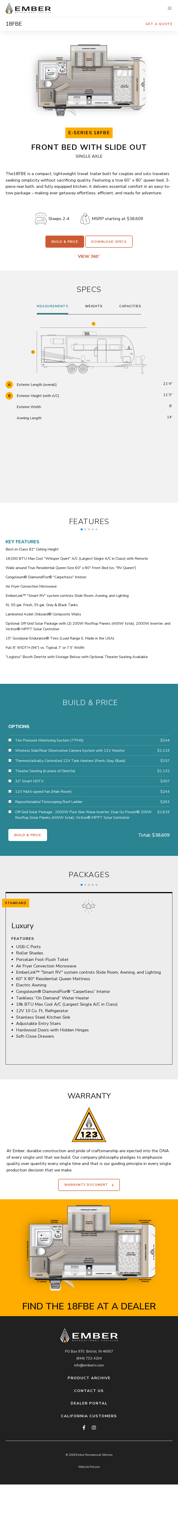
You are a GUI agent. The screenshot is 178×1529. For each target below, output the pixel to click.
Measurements (52, 306)
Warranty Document (89, 1185)
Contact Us (89, 1390)
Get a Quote (159, 24)
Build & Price (64, 242)
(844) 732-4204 (89, 1358)
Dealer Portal (89, 1403)
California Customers (89, 1416)
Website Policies (89, 1467)
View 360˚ (89, 256)
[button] (169, 8)
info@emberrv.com (89, 1365)
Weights (94, 306)
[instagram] (94, 1428)
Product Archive (89, 1378)
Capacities (130, 306)
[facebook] (84, 1428)
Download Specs (109, 242)
